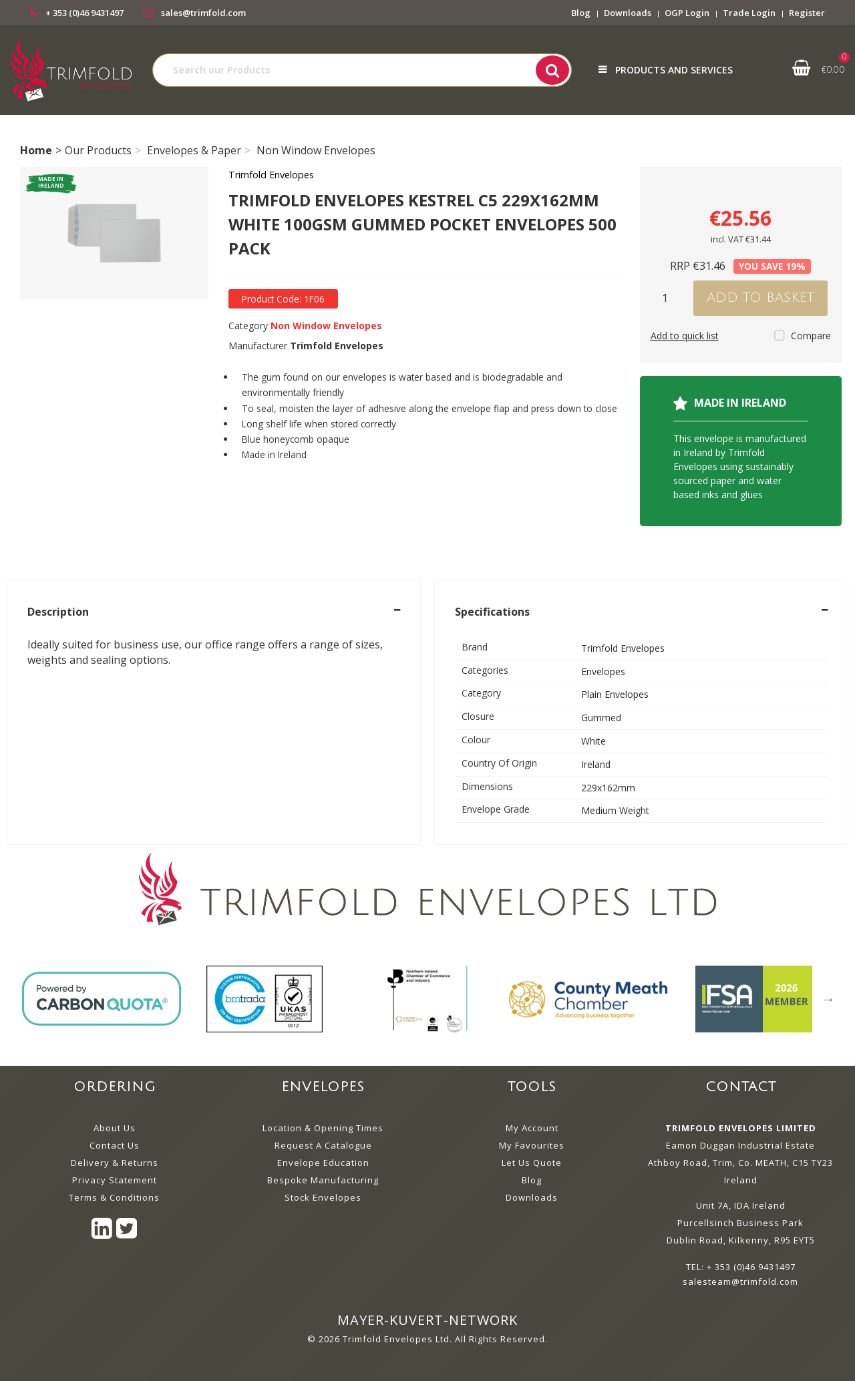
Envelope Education (323, 1163)
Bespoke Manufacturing (323, 1180)
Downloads (627, 13)
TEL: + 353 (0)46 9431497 (741, 1267)
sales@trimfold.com (203, 13)
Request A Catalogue (323, 1145)
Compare (802, 335)
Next (828, 999)
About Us (115, 1128)
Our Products (98, 150)
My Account (532, 1128)
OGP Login (687, 13)
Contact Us (115, 1145)
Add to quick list (685, 335)
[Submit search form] (552, 70)
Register (807, 13)
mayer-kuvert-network (427, 1320)
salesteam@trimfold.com (740, 1281)
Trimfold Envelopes (271, 174)
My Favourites (531, 1145)
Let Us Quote (532, 1163)
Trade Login (749, 13)
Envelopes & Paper (194, 150)
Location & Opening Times (323, 1128)
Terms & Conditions (114, 1197)
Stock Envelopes (323, 1197)
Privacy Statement (114, 1180)
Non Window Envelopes (315, 150)
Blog (580, 13)
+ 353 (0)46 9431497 (84, 13)
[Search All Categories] (362, 70)
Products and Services (674, 69)
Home (36, 150)
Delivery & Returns (114, 1163)
